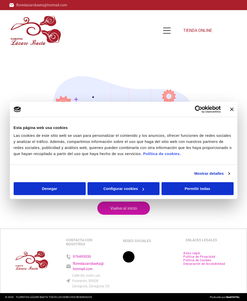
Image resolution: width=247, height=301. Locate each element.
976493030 (82, 256)
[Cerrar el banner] (232, 109)
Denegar (49, 189)
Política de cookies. (162, 154)
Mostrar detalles (209, 173)
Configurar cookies (123, 189)
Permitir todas (197, 189)
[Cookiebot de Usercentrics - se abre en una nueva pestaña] (198, 109)
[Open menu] (234, 5)
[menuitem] (191, 253)
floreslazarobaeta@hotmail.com (41, 5)
